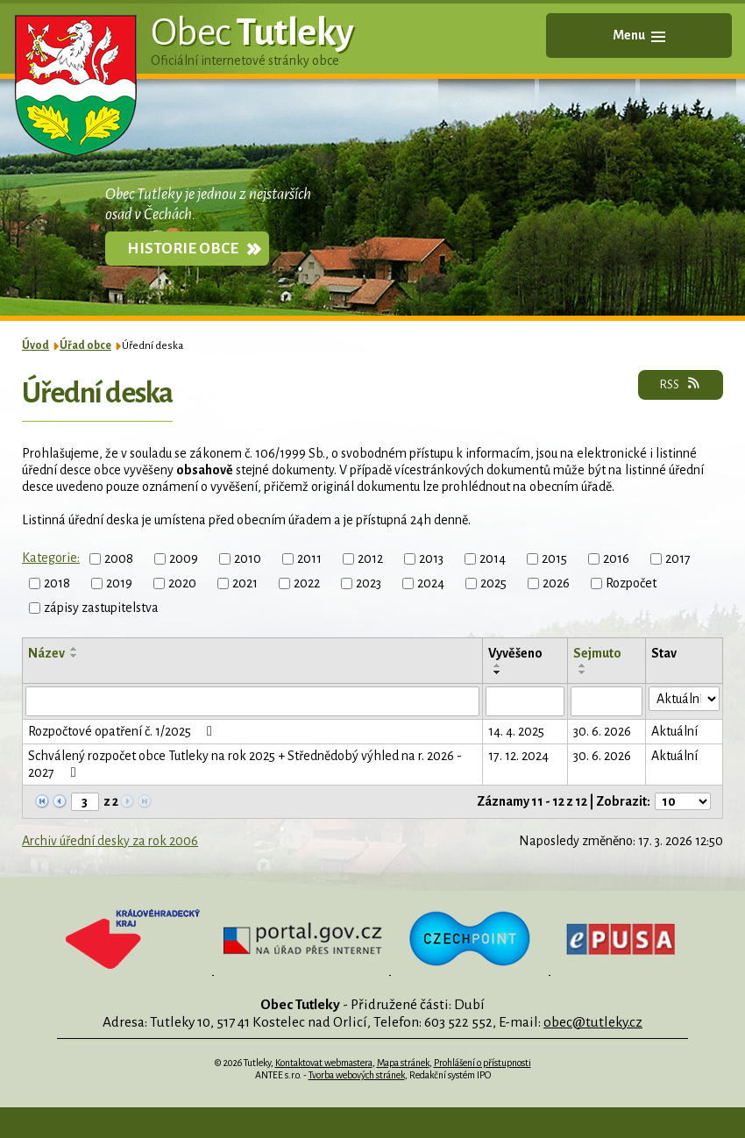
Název (46, 653)
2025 (493, 583)
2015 (554, 558)
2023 (368, 583)
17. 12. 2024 (518, 756)
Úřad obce (85, 345)
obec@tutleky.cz (592, 1021)
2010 (247, 558)
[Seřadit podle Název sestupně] (74, 655)
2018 (57, 583)
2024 (430, 583)
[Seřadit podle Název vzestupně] (74, 648)
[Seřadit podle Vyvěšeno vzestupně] (497, 665)
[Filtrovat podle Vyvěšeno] (525, 701)
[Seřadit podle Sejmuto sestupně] (582, 672)
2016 (616, 558)
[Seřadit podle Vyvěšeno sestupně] (497, 672)
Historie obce (182, 248)
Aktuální (674, 731)
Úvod (35, 345)
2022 (307, 583)
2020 (182, 583)
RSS (680, 384)
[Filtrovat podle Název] (252, 701)
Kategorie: (51, 558)
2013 (431, 558)
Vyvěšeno (515, 653)
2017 (678, 558)
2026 (556, 583)
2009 (183, 558)
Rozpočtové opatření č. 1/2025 (123, 731)
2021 (245, 583)
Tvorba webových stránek (357, 1075)
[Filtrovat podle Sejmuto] (607, 701)
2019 (119, 583)
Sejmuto (597, 653)
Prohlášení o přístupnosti (482, 1062)
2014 (492, 558)
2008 (118, 558)
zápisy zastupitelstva (101, 608)
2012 (370, 558)
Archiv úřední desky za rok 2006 (110, 841)
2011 (309, 558)
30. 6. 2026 (602, 731)
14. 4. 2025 (516, 731)
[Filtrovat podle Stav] (684, 698)
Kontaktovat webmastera (323, 1062)
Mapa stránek (403, 1062)
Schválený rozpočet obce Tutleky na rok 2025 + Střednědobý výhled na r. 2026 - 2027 (245, 764)
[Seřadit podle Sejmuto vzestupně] (582, 665)
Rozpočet (631, 583)
